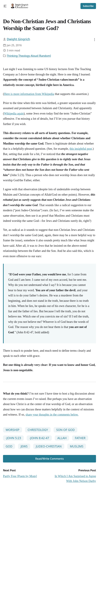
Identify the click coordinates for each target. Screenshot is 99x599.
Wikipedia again (14, 113)
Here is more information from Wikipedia (29, 94)
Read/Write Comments (49, 458)
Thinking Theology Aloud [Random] (29, 56)
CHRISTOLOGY (38, 430)
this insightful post (80, 148)
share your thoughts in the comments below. (52, 414)
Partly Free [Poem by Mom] (20, 476)
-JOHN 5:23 (13, 438)
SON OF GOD (65, 430)
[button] (5, 6)
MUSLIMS (76, 446)
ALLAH (62, 438)
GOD (9, 446)
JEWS (24, 446)
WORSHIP (12, 430)
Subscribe (88, 6)
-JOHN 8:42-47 (39, 438)
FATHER (80, 438)
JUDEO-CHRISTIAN (49, 446)
